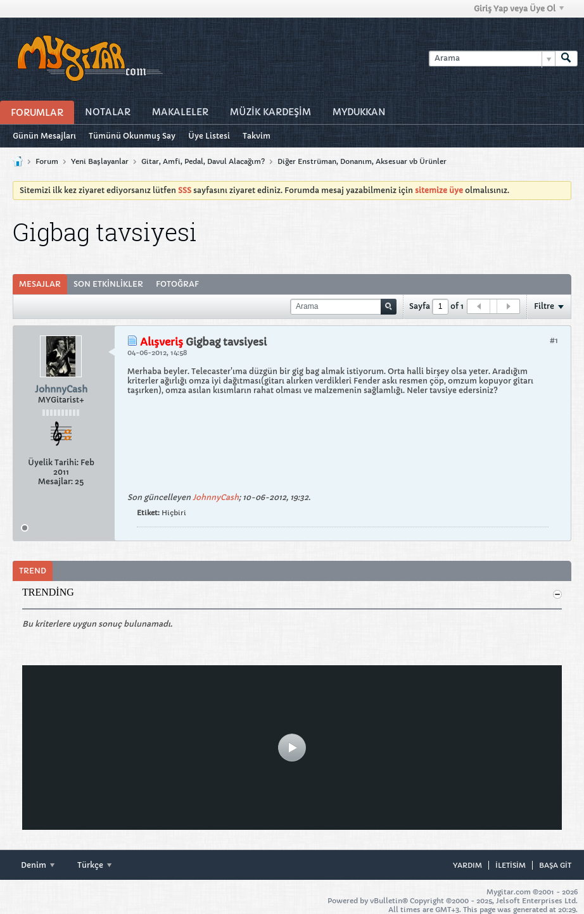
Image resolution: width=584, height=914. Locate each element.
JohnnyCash (216, 497)
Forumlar (37, 112)
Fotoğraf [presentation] (177, 284)
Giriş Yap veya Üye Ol (519, 8)
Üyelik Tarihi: (53, 462)
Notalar (107, 112)
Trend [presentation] (32, 570)
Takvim (256, 136)
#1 (554, 340)
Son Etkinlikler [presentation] (108, 284)
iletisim (510, 865)
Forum (46, 161)
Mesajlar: (55, 481)
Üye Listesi (209, 136)
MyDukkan (359, 112)
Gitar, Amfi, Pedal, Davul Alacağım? (203, 161)
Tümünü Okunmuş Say (132, 136)
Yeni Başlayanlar (100, 161)
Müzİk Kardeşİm (270, 112)
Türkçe (94, 865)
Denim (37, 865)
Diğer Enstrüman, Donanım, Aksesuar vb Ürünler (362, 161)
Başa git (555, 865)
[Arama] (492, 58)
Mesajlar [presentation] (40, 284)
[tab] (40, 284)
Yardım (467, 865)
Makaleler (180, 112)
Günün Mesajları (44, 136)
